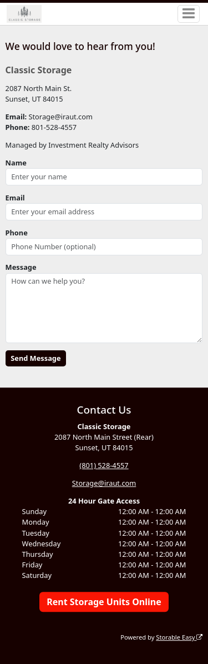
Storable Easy (179, 637)
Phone (17, 233)
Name (16, 163)
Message (21, 267)
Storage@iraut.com (104, 483)
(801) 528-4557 (103, 465)
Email (15, 198)
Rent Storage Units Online (104, 602)
